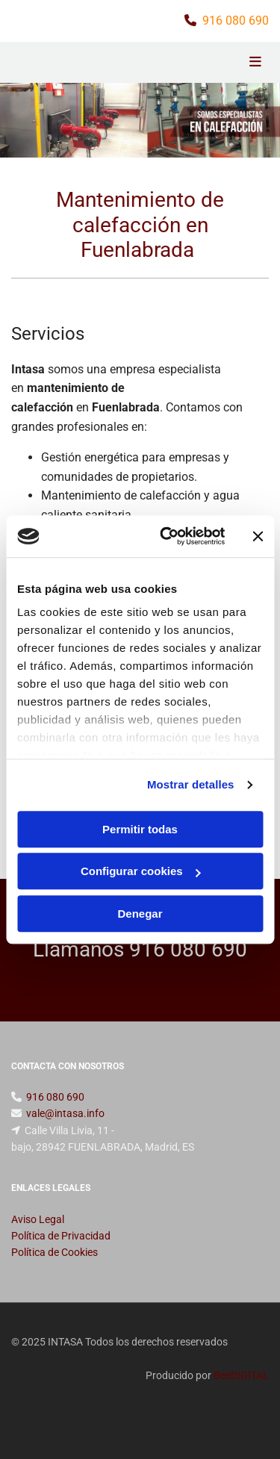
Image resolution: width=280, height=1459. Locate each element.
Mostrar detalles (190, 784)
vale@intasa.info (65, 1113)
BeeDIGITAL (241, 1375)
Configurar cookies (141, 871)
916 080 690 (235, 20)
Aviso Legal (37, 1219)
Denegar (139, 913)
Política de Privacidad (61, 1236)
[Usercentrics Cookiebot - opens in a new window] (167, 536)
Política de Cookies (54, 1252)
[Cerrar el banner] (257, 536)
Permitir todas (140, 829)
